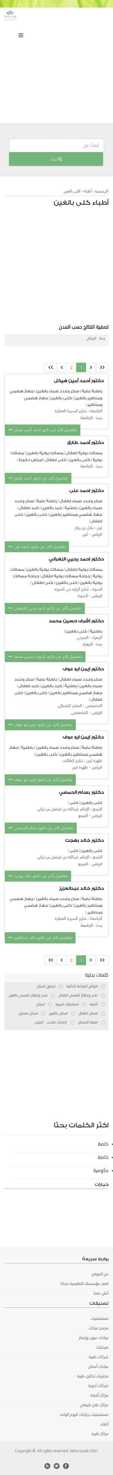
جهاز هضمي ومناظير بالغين (75, 514)
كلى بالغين (72, 191)
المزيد (38, 1022)
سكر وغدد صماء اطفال (80, 501)
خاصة (103, 1144)
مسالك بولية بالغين (44, 453)
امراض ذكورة (31, 460)
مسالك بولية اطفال (83, 453)
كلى (74, 802)
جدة (102, 338)
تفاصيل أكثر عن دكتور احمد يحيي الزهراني (44, 608)
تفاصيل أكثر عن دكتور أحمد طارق (38, 478)
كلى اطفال (55, 460)
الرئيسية (102, 191)
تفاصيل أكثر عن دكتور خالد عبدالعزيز (40, 937)
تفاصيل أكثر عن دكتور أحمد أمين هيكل (42, 430)
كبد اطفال (29, 508)
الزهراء (87, 644)
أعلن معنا (101, 1293)
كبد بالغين (51, 508)
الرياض (91, 338)
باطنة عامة (92, 391)
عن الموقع (100, 1274)
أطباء (87, 191)
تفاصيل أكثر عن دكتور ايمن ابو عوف (40, 724)
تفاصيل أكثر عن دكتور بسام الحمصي (40, 828)
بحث (56, 159)
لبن (85, 534)
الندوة (83, 596)
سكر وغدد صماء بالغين (57, 391)
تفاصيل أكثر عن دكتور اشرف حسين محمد (45, 656)
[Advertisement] (56, 67)
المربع (83, 815)
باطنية (70, 508)
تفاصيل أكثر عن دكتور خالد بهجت (37, 876)
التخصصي (79, 712)
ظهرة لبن (80, 767)
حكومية (101, 1170)
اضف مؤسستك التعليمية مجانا (85, 1283)
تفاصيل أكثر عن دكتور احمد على (36, 546)
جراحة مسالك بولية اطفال (65, 576)
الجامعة (87, 418)
